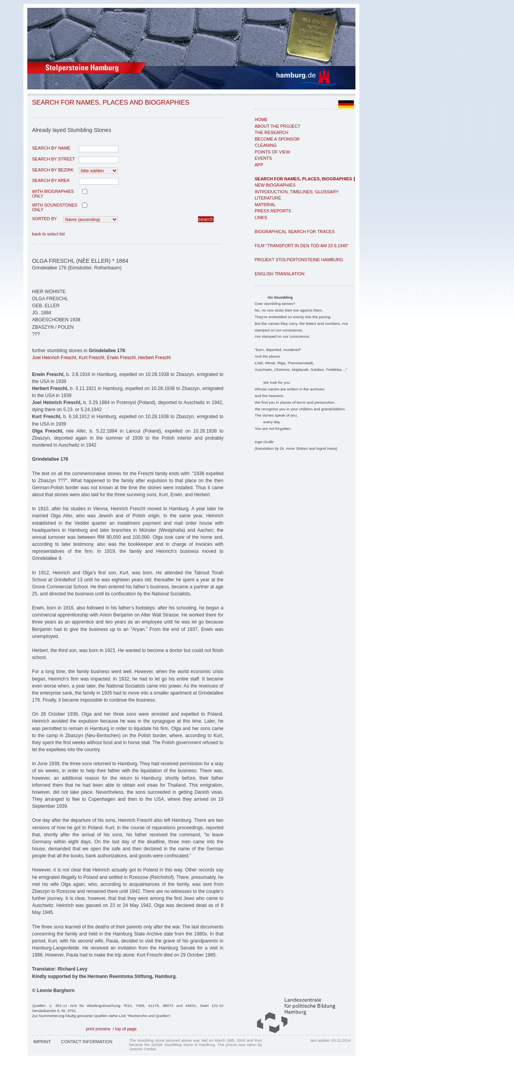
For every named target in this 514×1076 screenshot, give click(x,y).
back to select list (48, 234)
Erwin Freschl (121, 357)
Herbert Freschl (154, 357)
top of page (126, 1028)
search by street (53, 159)
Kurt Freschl (91, 357)
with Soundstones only (54, 207)
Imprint (42, 1041)
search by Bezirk (52, 169)
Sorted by (44, 218)
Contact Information (86, 1041)
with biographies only (53, 193)
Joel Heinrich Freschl (54, 357)
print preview (98, 1028)
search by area (51, 180)
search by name (51, 148)
